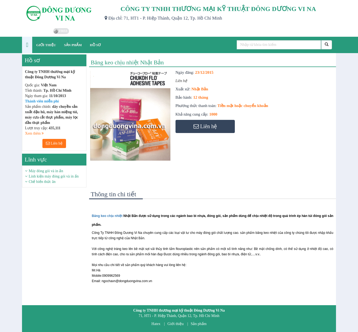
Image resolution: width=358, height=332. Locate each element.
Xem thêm (34, 133)
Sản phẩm (199, 324)
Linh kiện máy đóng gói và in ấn (54, 176)
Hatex (155, 324)
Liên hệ (54, 143)
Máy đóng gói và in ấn (46, 171)
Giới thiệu (175, 324)
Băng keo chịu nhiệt (107, 216)
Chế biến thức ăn (42, 182)
